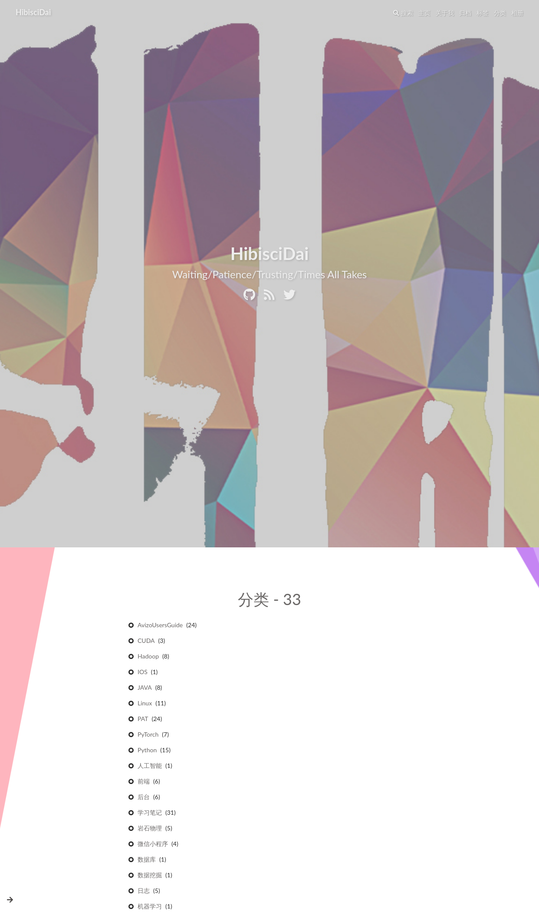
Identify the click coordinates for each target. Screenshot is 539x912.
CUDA (146, 641)
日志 (144, 891)
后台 (144, 797)
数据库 (147, 860)
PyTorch (148, 735)
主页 (424, 12)
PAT (143, 719)
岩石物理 (150, 829)
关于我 (445, 12)
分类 (500, 12)
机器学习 (150, 907)
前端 (144, 782)
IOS (143, 672)
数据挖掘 (150, 875)
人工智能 (150, 766)
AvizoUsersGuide (160, 625)
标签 (483, 12)
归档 (465, 12)
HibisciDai (33, 12)
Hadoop (148, 657)
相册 (517, 12)
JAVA (145, 688)
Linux (145, 704)
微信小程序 (153, 844)
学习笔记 (150, 813)
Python (147, 750)
